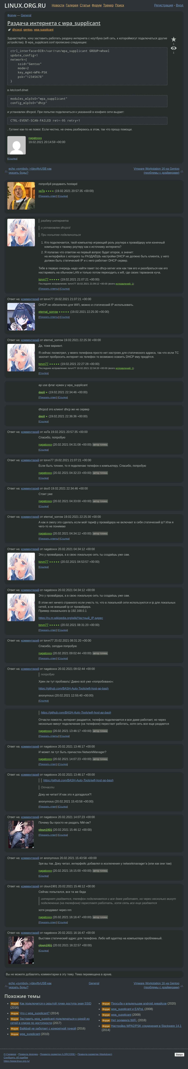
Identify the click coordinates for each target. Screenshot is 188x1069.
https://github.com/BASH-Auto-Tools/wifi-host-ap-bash (74, 688)
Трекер (108, 5)
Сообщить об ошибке (16, 1057)
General (26, 15)
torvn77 (43, 279)
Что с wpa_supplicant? (35, 1013)
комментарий (30, 299)
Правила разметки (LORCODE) (57, 1054)
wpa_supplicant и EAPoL (127, 1009)
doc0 (42, 392)
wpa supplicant (43, 29)
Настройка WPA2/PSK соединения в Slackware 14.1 (146, 1025)
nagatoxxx (35, 138)
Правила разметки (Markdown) (94, 1054)
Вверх (179, 1054)
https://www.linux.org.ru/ (17, 1061)
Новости (58, 5)
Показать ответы (48, 288)
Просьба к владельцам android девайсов (139, 1003)
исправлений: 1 (124, 283)
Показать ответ (48, 196)
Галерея (72, 5)
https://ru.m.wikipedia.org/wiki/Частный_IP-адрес (71, 618)
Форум (97, 5)
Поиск (119, 5)
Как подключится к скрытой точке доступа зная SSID (55, 1003)
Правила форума (28, 1054)
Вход (179, 5)
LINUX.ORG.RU (25, 5)
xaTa (42, 190)
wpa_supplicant (30, 1034)
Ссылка (12, 158)
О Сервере (10, 1054)
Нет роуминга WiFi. (124, 1020)
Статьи (85, 5)
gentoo (27, 29)
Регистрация (163, 5)
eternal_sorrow (48, 311)
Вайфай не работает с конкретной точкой (48, 1028)
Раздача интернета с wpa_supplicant (53, 22)
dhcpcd (17, 29)
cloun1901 (45, 829)
